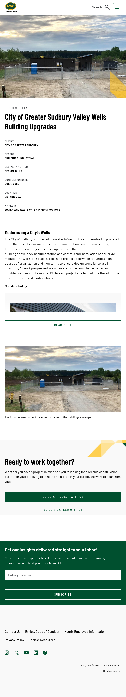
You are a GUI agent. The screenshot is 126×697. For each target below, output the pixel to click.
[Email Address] (63, 575)
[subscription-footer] (63, 594)
